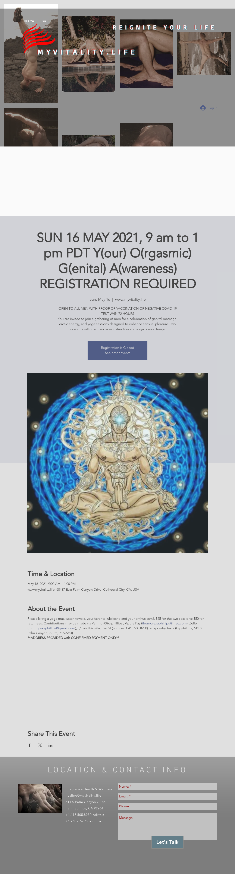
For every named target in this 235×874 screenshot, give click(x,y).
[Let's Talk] (167, 842)
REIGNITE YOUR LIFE (165, 27)
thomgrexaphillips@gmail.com (51, 628)
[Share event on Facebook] (30, 745)
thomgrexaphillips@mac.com (164, 623)
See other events (117, 353)
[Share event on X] (40, 745)
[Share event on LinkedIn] (50, 745)
